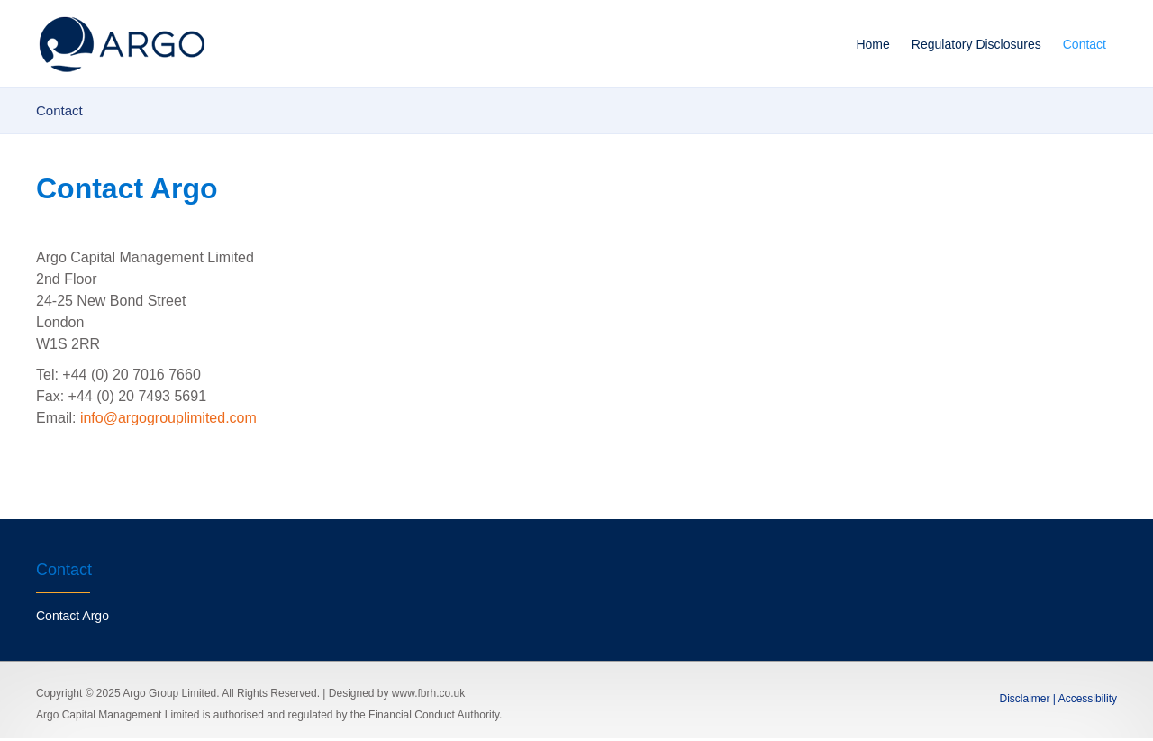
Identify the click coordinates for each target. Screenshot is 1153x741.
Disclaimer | (1028, 698)
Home (872, 44)
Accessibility (1086, 698)
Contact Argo (72, 615)
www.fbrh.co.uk (428, 693)
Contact (1084, 44)
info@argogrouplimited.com (168, 417)
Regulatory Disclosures (976, 44)
